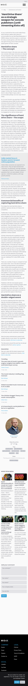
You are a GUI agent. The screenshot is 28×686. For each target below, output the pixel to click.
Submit (4, 595)
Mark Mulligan (4, 378)
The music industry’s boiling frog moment (12, 375)
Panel (2, 650)
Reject (22, 682)
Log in (25, 1)
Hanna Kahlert (4, 410)
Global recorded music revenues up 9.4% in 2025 (13, 386)
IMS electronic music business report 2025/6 (20, 483)
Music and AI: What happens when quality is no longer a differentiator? (20, 527)
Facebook (3, 670)
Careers (3, 653)
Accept (17, 682)
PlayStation (11, 453)
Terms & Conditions (19, 653)
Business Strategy (14, 460)
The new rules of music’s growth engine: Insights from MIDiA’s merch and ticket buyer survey (13, 363)
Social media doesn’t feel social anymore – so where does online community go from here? (7, 529)
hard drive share (15, 450)
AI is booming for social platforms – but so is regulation (13, 407)
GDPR (15, 656)
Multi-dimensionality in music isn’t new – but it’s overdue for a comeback (7, 485)
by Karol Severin (14, 436)
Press (15, 659)
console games (9, 448)
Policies (16, 647)
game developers (18, 448)
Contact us (4, 656)
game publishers (6, 450)
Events (3, 647)
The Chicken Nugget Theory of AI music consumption (12, 396)
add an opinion (17, 345)
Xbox (17, 453)
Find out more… (5, 178)
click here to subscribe (16, 340)
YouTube (3, 667)
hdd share (23, 450)
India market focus (10, 160)
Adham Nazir (4, 399)
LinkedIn (3, 664)
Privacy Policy (17, 650)
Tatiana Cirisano (5, 367)
